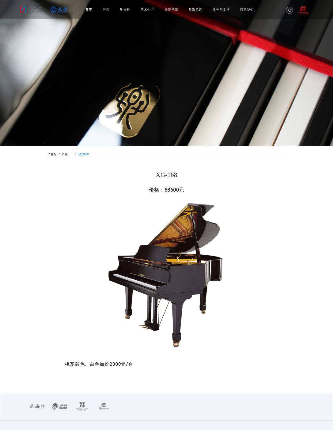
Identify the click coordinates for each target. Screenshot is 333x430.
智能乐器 (171, 9)
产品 (106, 9)
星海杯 (125, 9)
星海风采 (195, 9)
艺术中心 (147, 9)
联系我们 (247, 9)
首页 (88, 9)
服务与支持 (221, 9)
